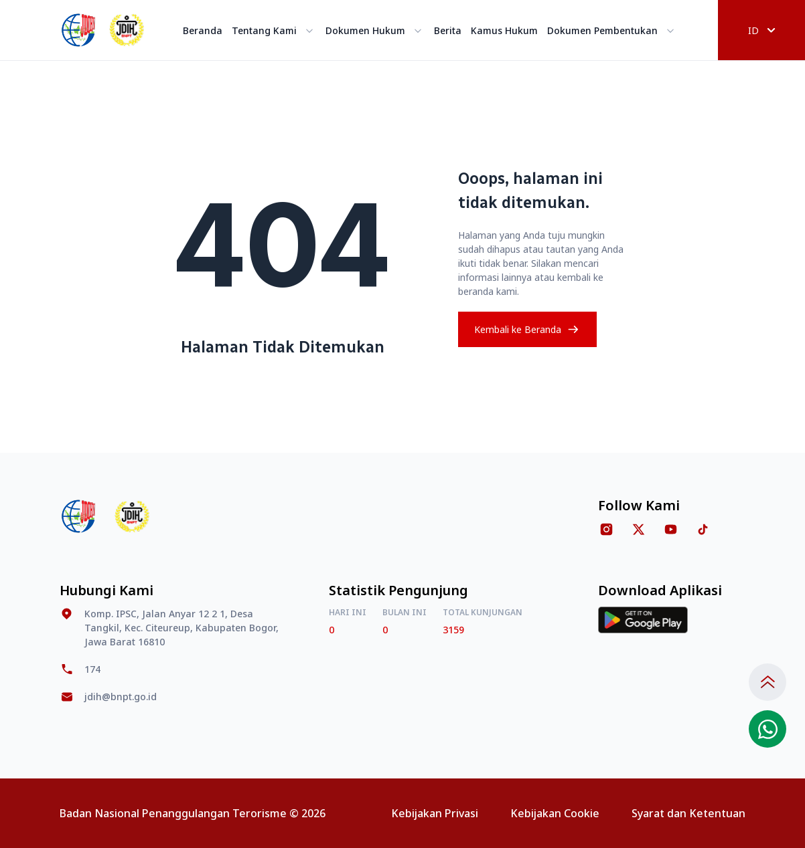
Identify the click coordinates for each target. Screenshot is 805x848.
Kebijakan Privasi (434, 813)
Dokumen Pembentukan (612, 30)
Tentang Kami (274, 30)
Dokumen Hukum (375, 30)
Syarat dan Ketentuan (688, 813)
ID (762, 30)
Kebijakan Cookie (554, 813)
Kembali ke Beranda (527, 329)
